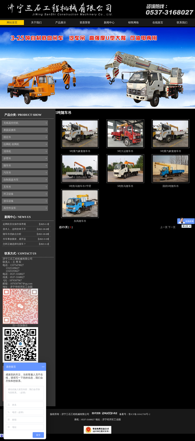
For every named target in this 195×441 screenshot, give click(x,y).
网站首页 (12, 22)
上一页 (164, 227)
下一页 (172, 227)
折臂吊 (25, 158)
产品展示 (60, 22)
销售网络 (133, 22)
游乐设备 (25, 201)
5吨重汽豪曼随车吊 (79, 151)
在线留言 (157, 22)
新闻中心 (109, 22)
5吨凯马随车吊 (125, 186)
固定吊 (25, 137)
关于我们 (36, 22)
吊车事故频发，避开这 (14, 239)
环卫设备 (25, 194)
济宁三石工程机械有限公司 (17, 258)
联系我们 (182, 22)
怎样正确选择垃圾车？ (14, 244)
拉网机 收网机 (25, 144)
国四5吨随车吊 (171, 186)
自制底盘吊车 (25, 179)
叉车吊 (25, 187)
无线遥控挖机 (25, 123)
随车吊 (25, 165)
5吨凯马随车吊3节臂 (80, 186)
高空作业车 (25, 208)
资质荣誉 (85, 22)
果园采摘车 (25, 130)
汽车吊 (25, 172)
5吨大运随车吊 (125, 151)
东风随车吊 (80, 221)
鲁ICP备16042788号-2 (139, 414)
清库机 (25, 151)
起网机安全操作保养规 (14, 224)
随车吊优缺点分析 (12, 234)
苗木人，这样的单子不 (14, 229)
